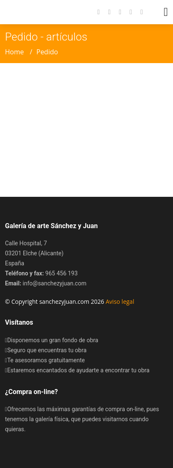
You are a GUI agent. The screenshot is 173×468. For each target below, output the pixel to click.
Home (14, 51)
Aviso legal (120, 301)
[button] (137, 12)
